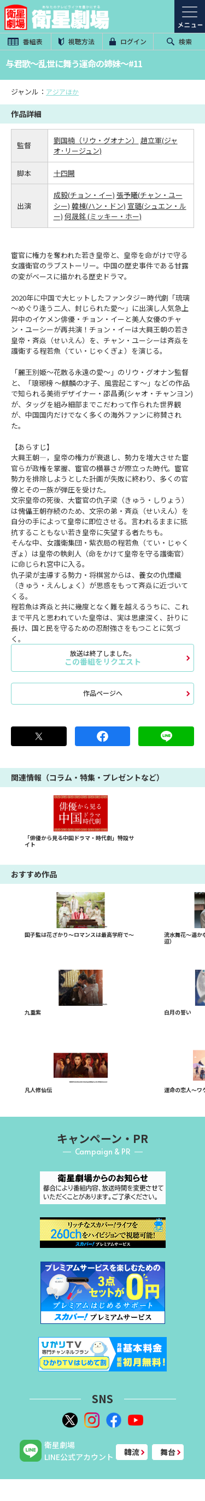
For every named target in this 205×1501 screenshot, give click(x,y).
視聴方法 (76, 41)
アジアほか (62, 91)
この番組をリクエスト (102, 657)
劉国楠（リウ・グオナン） (96, 140)
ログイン (128, 41)
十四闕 (64, 173)
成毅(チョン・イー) (84, 195)
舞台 (167, 1451)
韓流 (131, 1451)
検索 (179, 41)
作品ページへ (102, 692)
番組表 (25, 41)
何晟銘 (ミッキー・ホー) (103, 216)
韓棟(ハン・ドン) (99, 206)
